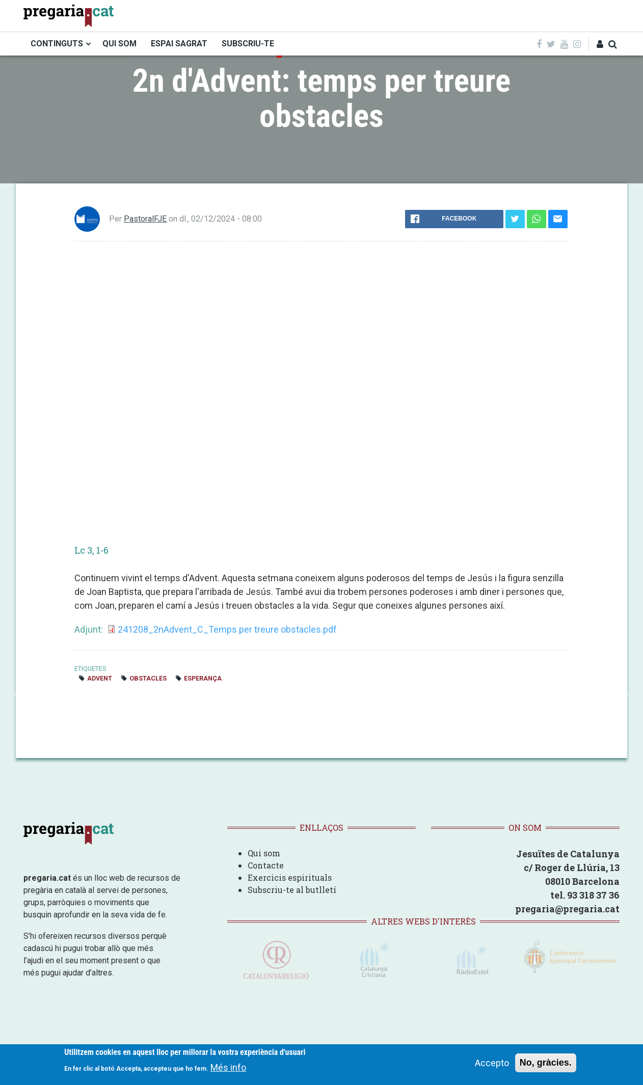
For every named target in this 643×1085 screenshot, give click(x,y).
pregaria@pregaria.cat (567, 909)
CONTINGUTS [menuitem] (57, 43)
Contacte (266, 865)
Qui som (264, 853)
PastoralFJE (145, 219)
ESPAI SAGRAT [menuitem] (179, 43)
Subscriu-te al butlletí (292, 889)
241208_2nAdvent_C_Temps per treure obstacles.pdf (227, 629)
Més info (228, 1067)
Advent (99, 678)
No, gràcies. (546, 1062)
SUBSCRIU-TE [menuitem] (248, 43)
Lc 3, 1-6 (91, 550)
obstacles (148, 678)
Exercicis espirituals (290, 877)
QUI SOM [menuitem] (119, 43)
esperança (203, 678)
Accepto (492, 1062)
